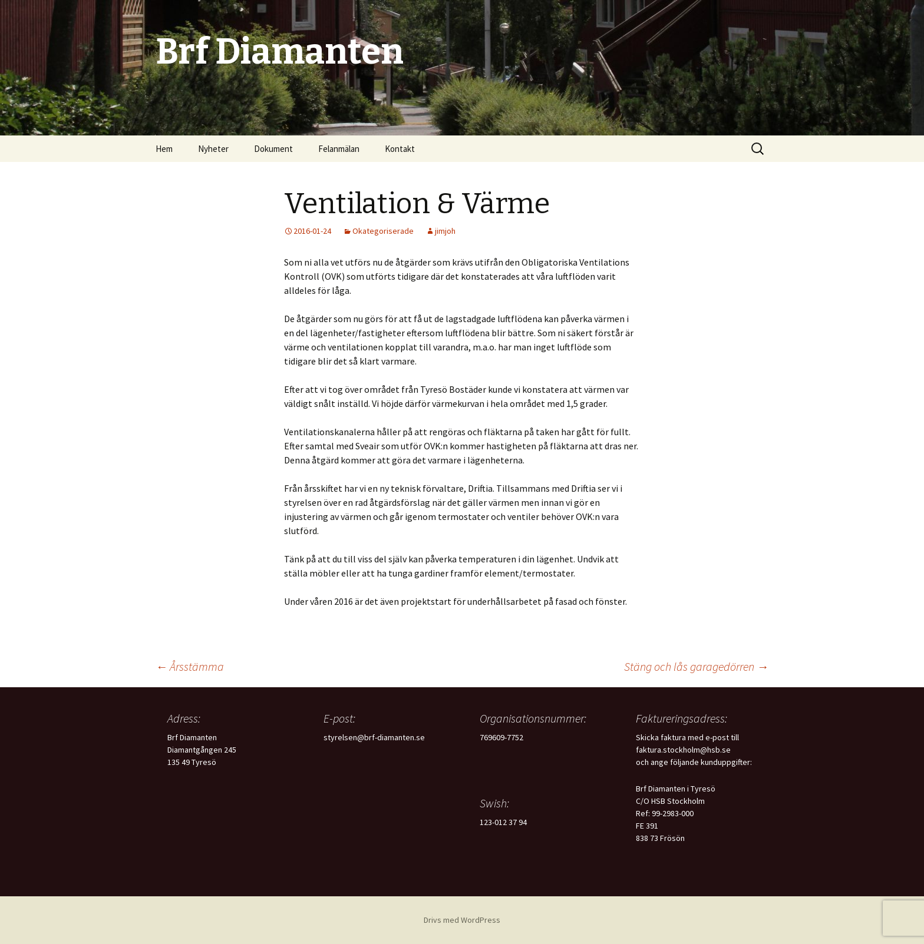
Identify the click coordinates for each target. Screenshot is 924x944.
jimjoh (445, 231)
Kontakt (400, 148)
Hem (164, 148)
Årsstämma (190, 666)
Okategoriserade (383, 231)
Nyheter (213, 148)
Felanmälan (338, 148)
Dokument (273, 148)
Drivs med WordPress (462, 920)
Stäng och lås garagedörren (696, 666)
